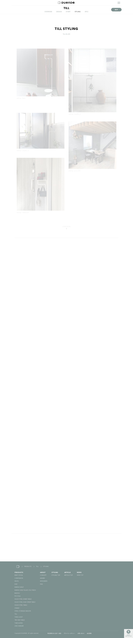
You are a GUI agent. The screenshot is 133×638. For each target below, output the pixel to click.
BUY (116, 9)
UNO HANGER (19, 626)
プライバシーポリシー (69, 633)
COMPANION (19, 578)
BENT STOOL (19, 575)
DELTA (17, 581)
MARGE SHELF (19, 587)
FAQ (41, 584)
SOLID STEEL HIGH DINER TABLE (25, 602)
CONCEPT (43, 575)
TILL (37, 566)
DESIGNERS (43, 581)
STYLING (78, 11)
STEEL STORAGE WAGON (23, 611)
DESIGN (59, 11)
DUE (16, 584)
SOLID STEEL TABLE (21, 605)
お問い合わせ (81, 633)
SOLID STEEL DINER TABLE (23, 599)
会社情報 (89, 633)
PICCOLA (17, 596)
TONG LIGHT (19, 617)
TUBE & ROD (19, 623)
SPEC (86, 11)
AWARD (42, 578)
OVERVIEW (48, 11)
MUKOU (17, 593)
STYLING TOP (56, 575)
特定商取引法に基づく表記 (54, 633)
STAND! (17, 608)
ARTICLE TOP (68, 575)
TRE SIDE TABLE (20, 620)
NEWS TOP (80, 575)
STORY (68, 11)
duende (18, 566)
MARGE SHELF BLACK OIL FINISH (25, 590)
